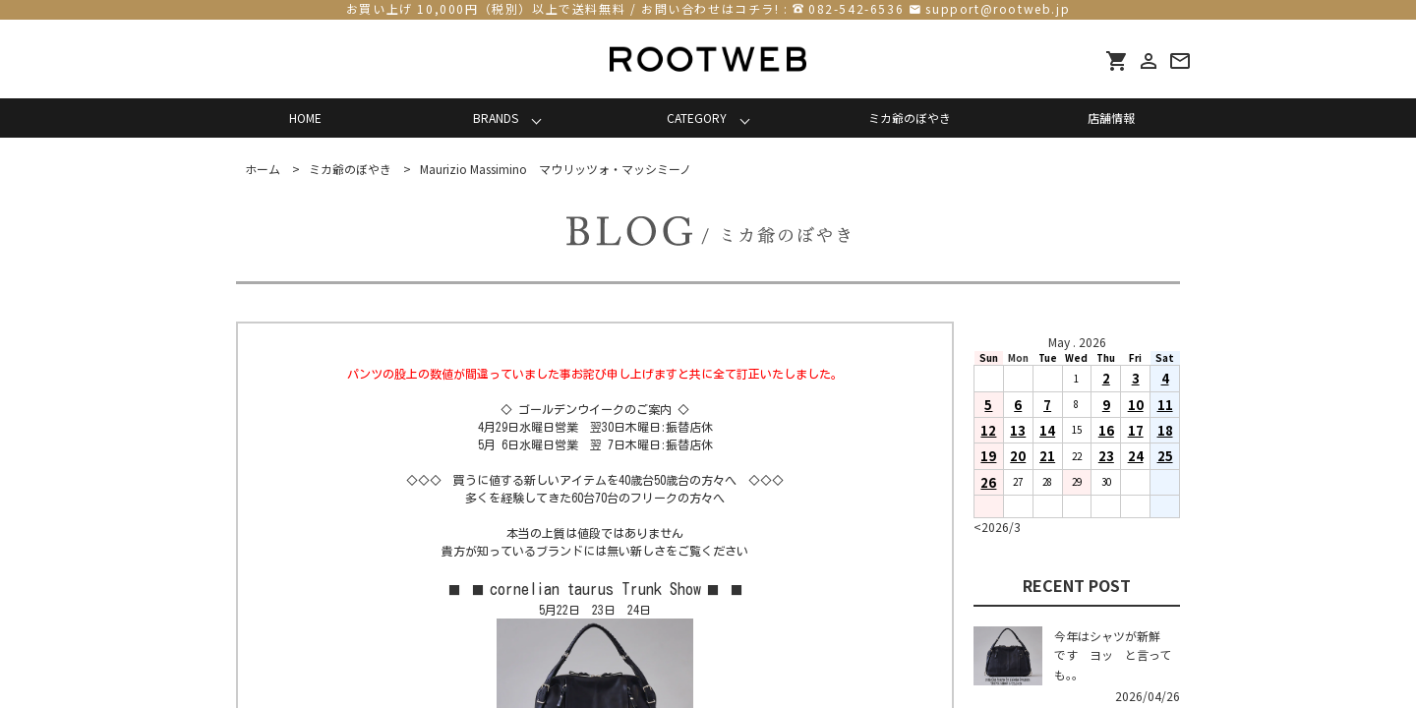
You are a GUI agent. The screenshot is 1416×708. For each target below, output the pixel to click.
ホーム (262, 168)
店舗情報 (1111, 117)
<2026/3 (997, 526)
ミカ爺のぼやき (909, 117)
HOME (305, 117)
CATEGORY (697, 117)
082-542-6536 (856, 8)
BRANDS (495, 117)
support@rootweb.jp (997, 8)
